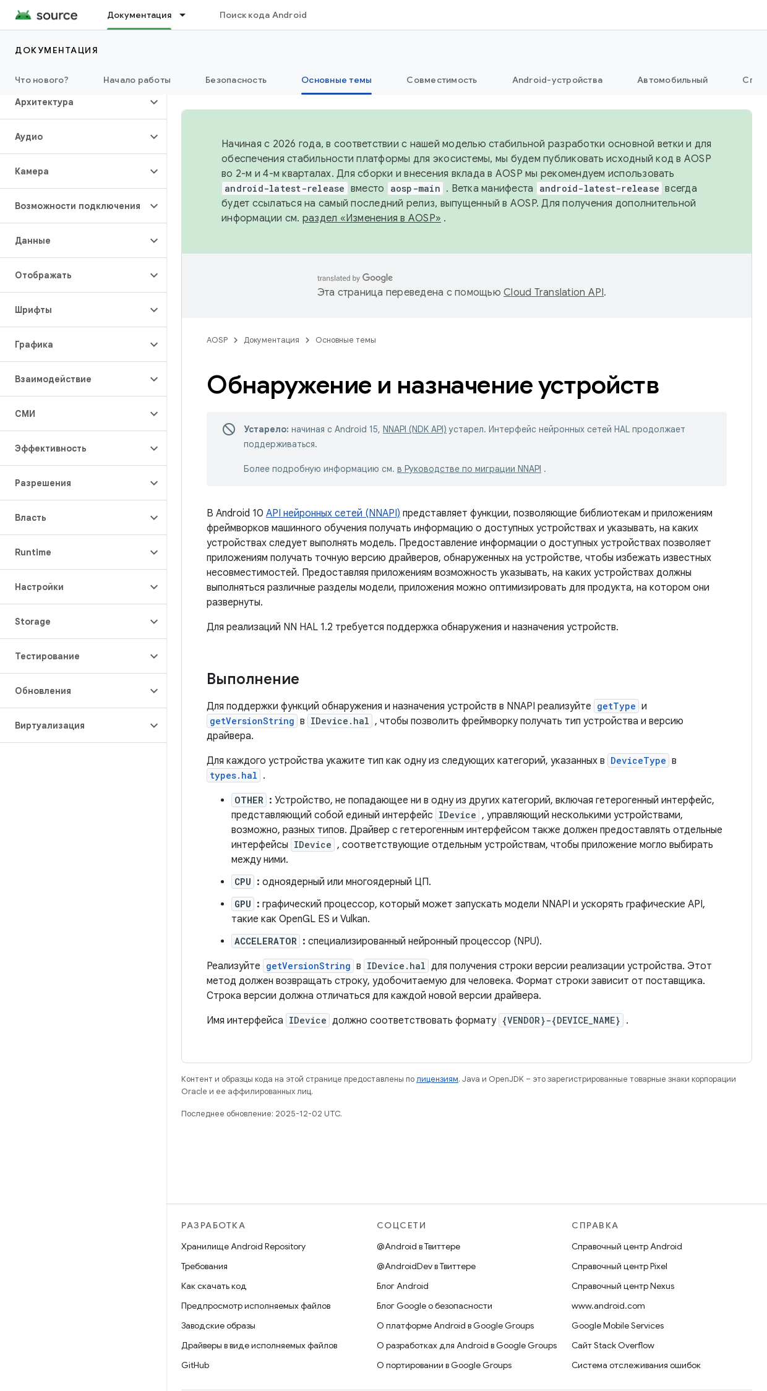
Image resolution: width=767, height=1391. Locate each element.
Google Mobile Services (618, 1325)
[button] (73, 102)
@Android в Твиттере (418, 1246)
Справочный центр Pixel (619, 1266)
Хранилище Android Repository (243, 1246)
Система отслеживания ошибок (636, 1365)
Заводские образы (218, 1325)
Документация (56, 50)
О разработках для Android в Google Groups (467, 1345)
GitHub (195, 1365)
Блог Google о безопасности (434, 1305)
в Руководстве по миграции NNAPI (469, 468)
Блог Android (403, 1285)
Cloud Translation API (553, 292)
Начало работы (137, 79)
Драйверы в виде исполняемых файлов (259, 1345)
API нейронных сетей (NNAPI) (333, 513)
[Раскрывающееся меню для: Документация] (188, 15)
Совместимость (441, 79)
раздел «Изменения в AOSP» (371, 218)
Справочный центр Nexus (623, 1285)
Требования (204, 1266)
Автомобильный (672, 79)
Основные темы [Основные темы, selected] (336, 79)
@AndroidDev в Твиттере (426, 1266)
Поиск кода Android (263, 14)
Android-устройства (557, 79)
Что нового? (42, 79)
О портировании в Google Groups (444, 1365)
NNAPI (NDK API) (415, 429)
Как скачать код (214, 1285)
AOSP (217, 340)
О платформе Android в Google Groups (455, 1325)
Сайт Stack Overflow (613, 1345)
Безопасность (236, 79)
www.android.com (608, 1305)
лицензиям (437, 1079)
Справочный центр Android (627, 1246)
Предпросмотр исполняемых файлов (255, 1305)
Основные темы (345, 340)
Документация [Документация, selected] (139, 14)
